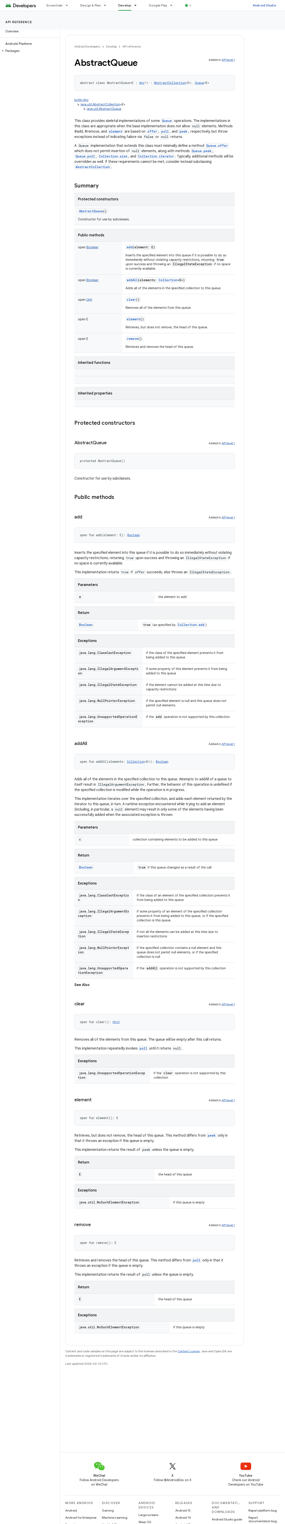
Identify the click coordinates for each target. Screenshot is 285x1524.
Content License (189, 1351)
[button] (29, 50)
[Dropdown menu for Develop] (137, 5)
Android (71, 1510)
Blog (193, 5)
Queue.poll (85, 156)
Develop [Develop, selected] (124, 5)
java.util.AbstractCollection (100, 104)
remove (132, 339)
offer (152, 131)
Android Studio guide (227, 1519)
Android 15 (183, 1510)
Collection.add (191, 625)
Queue (167, 121)
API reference (18, 22)
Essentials (55, 5)
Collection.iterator (156, 156)
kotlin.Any (81, 100)
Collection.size (113, 156)
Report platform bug (262, 1510)
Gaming (108, 1510)
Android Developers (87, 46)
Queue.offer (217, 145)
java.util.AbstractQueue (104, 109)
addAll (132, 280)
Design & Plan (90, 5)
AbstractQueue (91, 211)
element (115, 131)
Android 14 (183, 1518)
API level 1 (228, 60)
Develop (111, 46)
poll (165, 131)
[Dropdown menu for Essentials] (69, 5)
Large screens (148, 1515)
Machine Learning (114, 1518)
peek (183, 131)
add (129, 247)
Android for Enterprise (80, 1518)
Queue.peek (202, 151)
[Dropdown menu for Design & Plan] (107, 5)
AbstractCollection (92, 167)
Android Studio (264, 5)
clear (131, 299)
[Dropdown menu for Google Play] (173, 5)
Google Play (158, 5)
